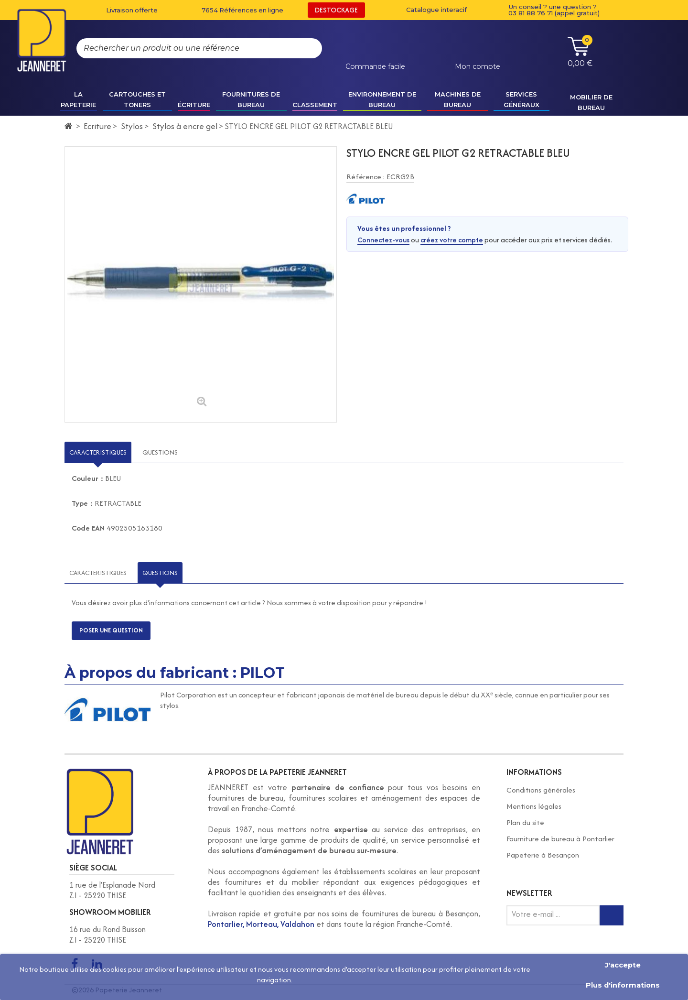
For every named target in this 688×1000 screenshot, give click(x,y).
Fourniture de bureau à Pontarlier (560, 838)
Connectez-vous (383, 240)
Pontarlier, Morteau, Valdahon (261, 924)
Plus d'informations (623, 985)
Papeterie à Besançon (542, 854)
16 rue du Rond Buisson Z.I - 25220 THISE (107, 935)
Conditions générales (540, 789)
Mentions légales (533, 806)
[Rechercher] (305, 48)
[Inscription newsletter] (612, 915)
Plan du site (525, 822)
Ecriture (97, 126)
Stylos (132, 126)
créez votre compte (451, 240)
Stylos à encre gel (184, 126)
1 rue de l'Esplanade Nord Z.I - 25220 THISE (112, 890)
